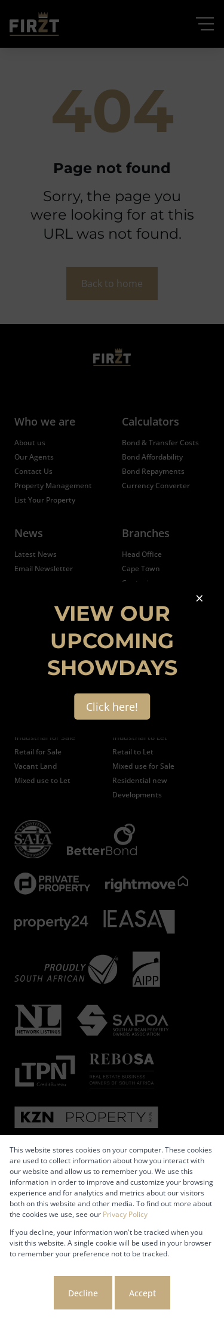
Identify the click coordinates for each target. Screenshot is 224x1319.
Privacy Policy (125, 1214)
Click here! (112, 706)
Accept (142, 1293)
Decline (83, 1293)
